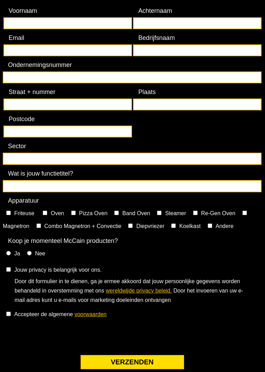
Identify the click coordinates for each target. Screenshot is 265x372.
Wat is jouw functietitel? (40, 173)
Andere (225, 226)
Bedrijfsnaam (156, 37)
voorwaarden (90, 314)
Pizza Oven (93, 213)
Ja (17, 253)
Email (16, 37)
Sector (17, 146)
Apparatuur (23, 200)
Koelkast (189, 226)
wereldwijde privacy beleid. (139, 291)
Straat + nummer (32, 91)
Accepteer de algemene (60, 314)
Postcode (22, 119)
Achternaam (155, 10)
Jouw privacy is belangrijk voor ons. (58, 270)
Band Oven (136, 213)
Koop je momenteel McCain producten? (63, 240)
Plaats (147, 91)
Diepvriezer (150, 226)
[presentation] (55, 338)
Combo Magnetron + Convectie (83, 226)
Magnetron (16, 226)
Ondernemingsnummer (40, 64)
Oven (57, 213)
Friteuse (25, 213)
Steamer (175, 213)
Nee (40, 253)
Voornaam (23, 10)
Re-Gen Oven (218, 213)
